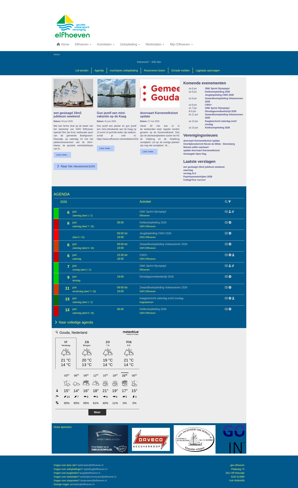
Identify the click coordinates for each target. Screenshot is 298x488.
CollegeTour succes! (194, 180)
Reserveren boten (154, 70)
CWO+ (208, 105)
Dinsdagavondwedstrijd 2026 (220, 111)
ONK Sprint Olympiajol (217, 88)
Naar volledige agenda (73, 322)
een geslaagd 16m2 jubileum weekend (68, 114)
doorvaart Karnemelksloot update (201, 140)
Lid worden (82, 70)
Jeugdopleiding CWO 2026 (219, 95)
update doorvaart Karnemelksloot (201, 150)
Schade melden (180, 70)
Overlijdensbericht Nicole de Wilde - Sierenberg (209, 144)
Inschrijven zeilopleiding (124, 70)
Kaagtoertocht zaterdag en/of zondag (161, 298)
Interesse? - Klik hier (149, 61)
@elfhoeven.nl (90, 465)
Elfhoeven (83, 44)
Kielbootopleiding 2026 (217, 91)
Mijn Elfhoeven (181, 44)
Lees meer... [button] (62, 154)
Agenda (99, 70)
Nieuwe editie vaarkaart (196, 147)
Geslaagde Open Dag (194, 154)
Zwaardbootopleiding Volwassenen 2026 (163, 244)
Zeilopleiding (130, 44)
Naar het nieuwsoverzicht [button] (75, 166)
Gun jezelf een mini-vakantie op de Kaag (111, 114)
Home (62, 44)
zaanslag (188, 170)
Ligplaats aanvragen (208, 70)
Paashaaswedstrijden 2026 (197, 176)
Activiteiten (105, 44)
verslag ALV (189, 173)
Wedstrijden (155, 44)
